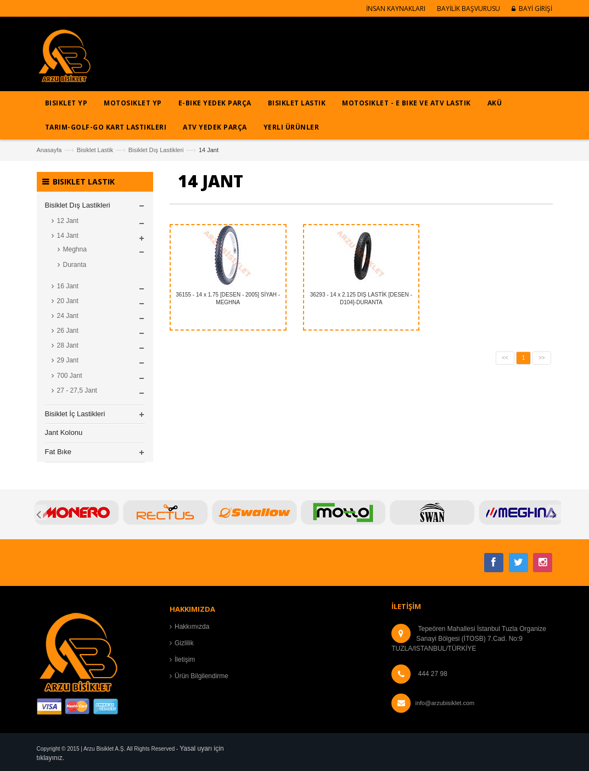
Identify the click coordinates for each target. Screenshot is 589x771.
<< (505, 358)
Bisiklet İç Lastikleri (75, 414)
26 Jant (67, 330)
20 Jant (67, 301)
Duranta (75, 265)
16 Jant (67, 286)
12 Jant (67, 221)
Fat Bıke (58, 452)
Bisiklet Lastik (95, 150)
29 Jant (67, 360)
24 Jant (67, 316)
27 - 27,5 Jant (77, 390)
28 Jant (67, 345)
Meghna (75, 249)
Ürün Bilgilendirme (201, 676)
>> (541, 358)
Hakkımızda (192, 626)
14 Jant (67, 235)
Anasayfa (49, 150)
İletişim (185, 659)
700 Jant (69, 375)
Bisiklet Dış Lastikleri (156, 150)
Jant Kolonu (64, 432)
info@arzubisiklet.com (444, 703)
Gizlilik (184, 643)
